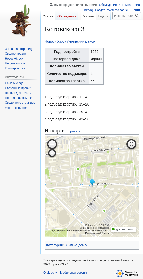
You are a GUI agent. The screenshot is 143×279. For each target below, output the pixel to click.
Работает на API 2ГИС (97, 225)
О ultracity (50, 272)
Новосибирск (55, 41)
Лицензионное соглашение (94, 228)
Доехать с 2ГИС (125, 229)
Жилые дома (76, 245)
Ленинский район (81, 41)
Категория (54, 245)
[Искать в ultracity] (126, 15)
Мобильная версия (73, 272)
